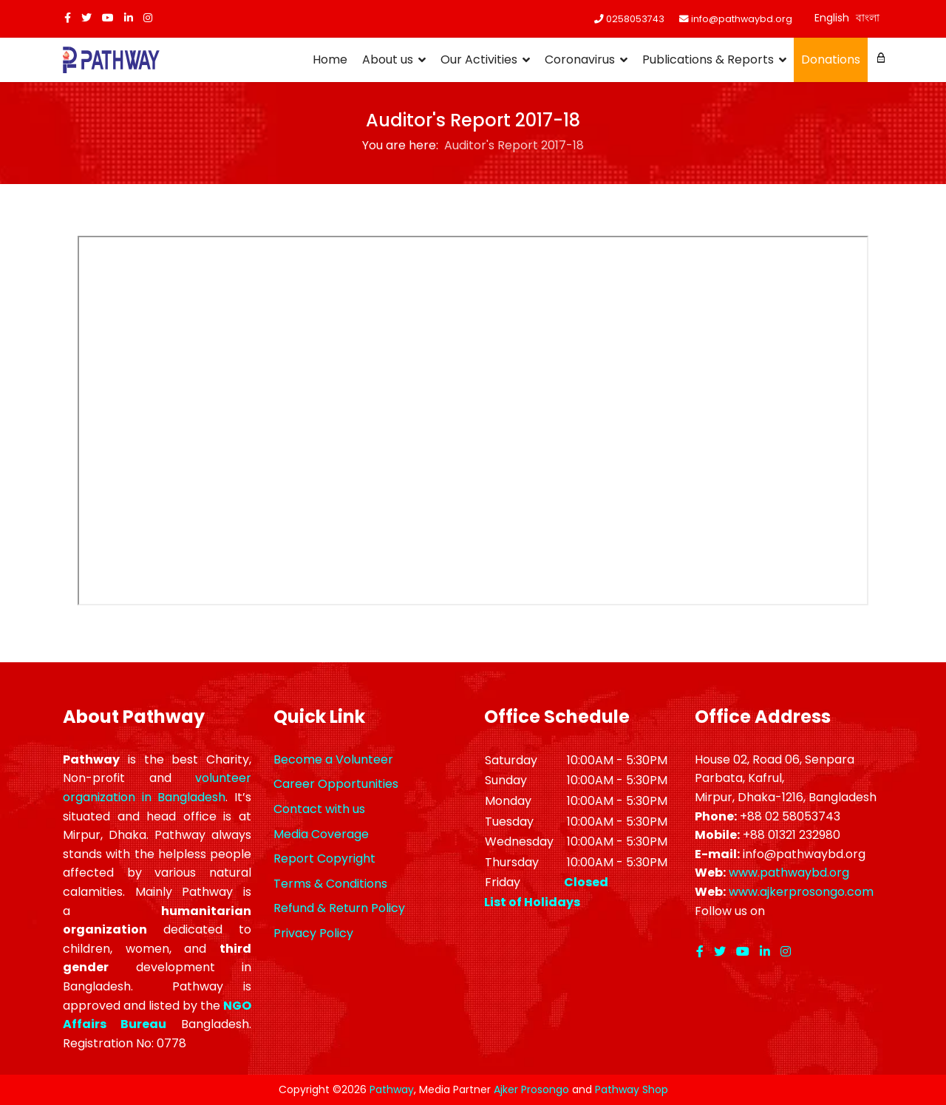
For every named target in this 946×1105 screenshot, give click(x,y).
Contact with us (319, 808)
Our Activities (478, 59)
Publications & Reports (708, 59)
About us (387, 59)
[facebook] (67, 17)
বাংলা (867, 17)
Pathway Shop (631, 1089)
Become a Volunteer (333, 759)
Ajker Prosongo (531, 1089)
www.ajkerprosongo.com (801, 891)
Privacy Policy (313, 933)
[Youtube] (108, 17)
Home (330, 59)
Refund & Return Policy (339, 908)
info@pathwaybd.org (741, 19)
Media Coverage (321, 834)
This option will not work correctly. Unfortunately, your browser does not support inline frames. (473, 420)
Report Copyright (324, 858)
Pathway (392, 1089)
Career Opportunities (335, 783)
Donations (830, 59)
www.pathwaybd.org (789, 872)
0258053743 (635, 19)
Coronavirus (580, 59)
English (831, 17)
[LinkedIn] (128, 17)
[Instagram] (147, 17)
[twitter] (86, 17)
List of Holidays (532, 902)
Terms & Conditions (330, 883)
